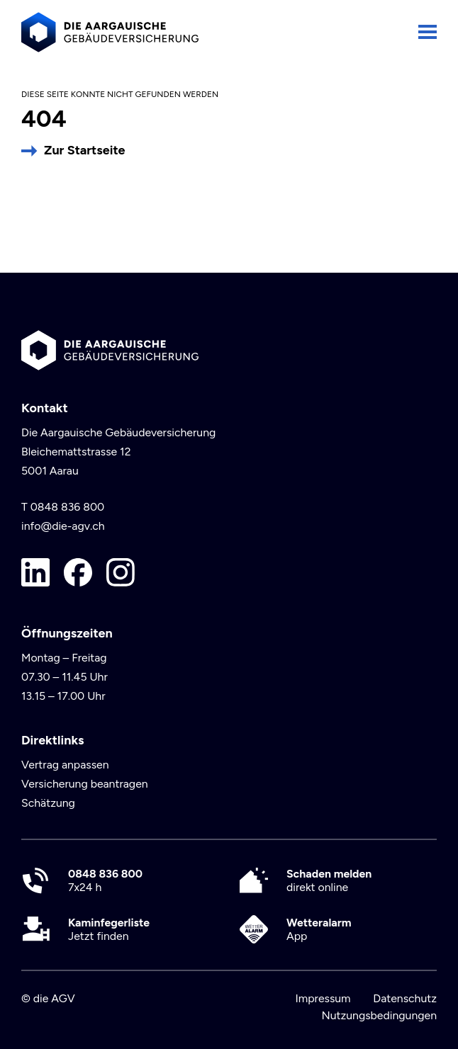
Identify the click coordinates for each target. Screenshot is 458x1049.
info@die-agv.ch (63, 526)
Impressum (322, 998)
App (319, 929)
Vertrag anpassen (65, 764)
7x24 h (105, 880)
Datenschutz (405, 998)
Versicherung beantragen (84, 783)
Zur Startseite (84, 150)
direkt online (329, 880)
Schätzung (48, 803)
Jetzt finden (109, 929)
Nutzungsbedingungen (379, 1015)
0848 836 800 (67, 507)
